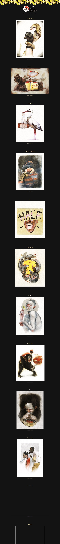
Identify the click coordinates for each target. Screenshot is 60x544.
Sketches (33, 13)
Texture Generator (33, 11)
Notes (36, 13)
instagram (31, 10)
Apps (30, 11)
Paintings (24, 13)
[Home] (26, 9)
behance (36, 10)
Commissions (29, 13)
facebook (33, 10)
